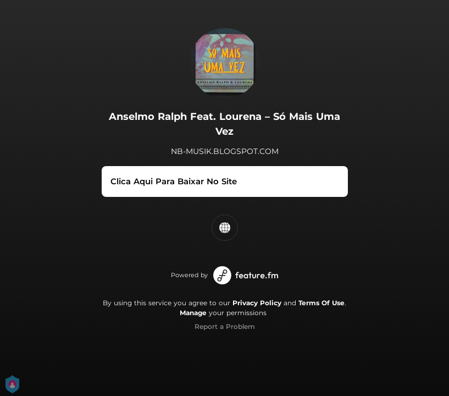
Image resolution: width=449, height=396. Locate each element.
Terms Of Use (321, 303)
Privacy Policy (256, 303)
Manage (193, 313)
